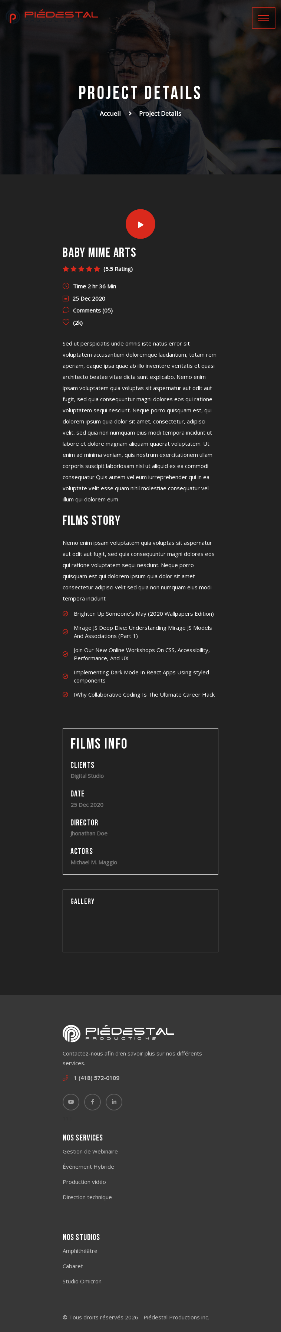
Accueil (110, 113)
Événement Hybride (88, 1166)
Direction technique (87, 1197)
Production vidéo (84, 1181)
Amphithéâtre (80, 1250)
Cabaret (73, 1266)
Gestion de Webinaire (90, 1151)
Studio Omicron (82, 1281)
